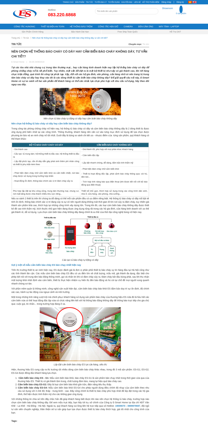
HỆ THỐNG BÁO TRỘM (81, 26)
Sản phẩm (79, 2)
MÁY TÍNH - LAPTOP (169, 26)
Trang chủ (68, 2)
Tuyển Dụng (114, 2)
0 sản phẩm (181, 13)
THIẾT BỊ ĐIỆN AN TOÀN (52, 26)
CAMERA (128, 26)
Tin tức (89, 2)
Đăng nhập (166, 2)
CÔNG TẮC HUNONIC (24, 26)
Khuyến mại (126, 2)
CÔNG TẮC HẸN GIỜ (108, 26)
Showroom (167, 8)
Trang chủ (15, 38)
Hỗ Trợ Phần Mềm (150, 2)
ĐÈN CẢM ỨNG (145, 26)
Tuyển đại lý (101, 2)
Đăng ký (180, 2)
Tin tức (26, 38)
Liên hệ (137, 2)
